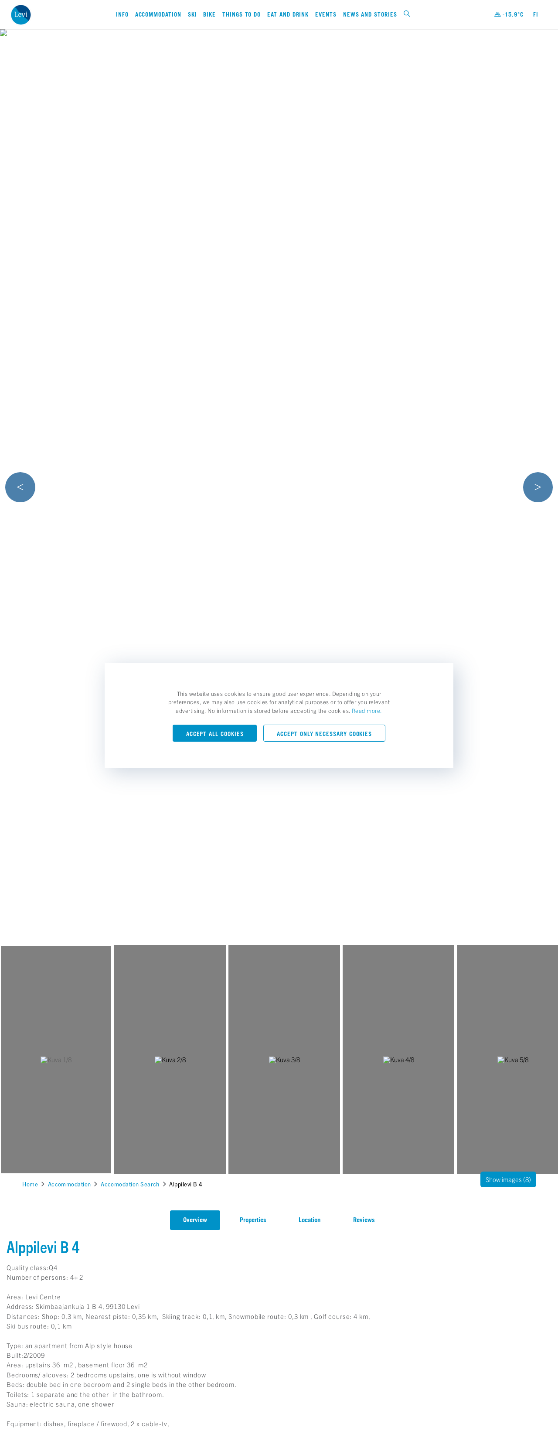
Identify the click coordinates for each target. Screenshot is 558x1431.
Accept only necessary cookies (324, 733)
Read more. (367, 710)
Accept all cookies (215, 733)
